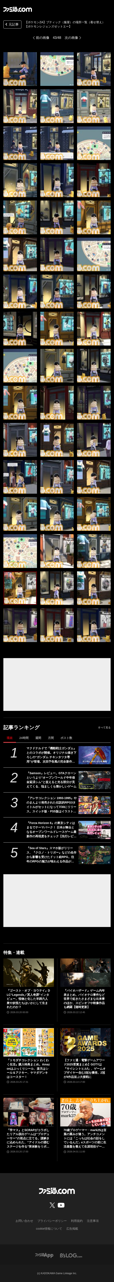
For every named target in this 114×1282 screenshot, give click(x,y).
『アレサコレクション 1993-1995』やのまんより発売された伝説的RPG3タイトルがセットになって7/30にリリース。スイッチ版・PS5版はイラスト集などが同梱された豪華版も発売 (51, 805)
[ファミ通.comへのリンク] (17, 9)
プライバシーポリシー (52, 1220)
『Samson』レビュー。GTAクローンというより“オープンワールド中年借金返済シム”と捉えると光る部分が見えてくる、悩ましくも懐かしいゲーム (51, 779)
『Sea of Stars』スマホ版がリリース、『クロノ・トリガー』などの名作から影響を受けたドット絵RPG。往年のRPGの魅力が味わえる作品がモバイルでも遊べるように (51, 855)
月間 (51, 738)
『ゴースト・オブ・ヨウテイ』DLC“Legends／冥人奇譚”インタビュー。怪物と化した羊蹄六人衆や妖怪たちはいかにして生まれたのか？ (28, 999)
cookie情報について (49, 1228)
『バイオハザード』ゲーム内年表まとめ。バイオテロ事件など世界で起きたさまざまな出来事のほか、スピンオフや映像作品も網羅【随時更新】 (84, 999)
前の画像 (42, 37)
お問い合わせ (24, 1220)
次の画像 (71, 37)
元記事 (11, 25)
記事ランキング (21, 727)
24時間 (24, 738)
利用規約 (77, 1220)
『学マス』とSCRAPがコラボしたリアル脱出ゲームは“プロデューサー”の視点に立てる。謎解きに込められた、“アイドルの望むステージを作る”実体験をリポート (28, 1138)
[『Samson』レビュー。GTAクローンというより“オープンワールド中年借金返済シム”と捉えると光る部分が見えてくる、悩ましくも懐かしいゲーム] (95, 780)
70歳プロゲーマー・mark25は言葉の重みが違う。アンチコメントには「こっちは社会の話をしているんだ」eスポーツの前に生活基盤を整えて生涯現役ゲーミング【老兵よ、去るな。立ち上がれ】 (85, 1138)
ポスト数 (66, 738)
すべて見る (104, 727)
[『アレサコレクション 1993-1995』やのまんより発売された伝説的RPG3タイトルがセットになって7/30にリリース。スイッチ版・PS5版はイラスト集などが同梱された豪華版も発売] (95, 805)
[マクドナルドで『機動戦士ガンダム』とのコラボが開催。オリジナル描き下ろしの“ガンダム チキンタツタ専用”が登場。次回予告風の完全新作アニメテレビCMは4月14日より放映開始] (95, 755)
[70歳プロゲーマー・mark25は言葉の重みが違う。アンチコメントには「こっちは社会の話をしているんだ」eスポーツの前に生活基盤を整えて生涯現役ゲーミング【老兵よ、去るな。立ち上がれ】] (85, 1112)
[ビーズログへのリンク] (71, 1255)
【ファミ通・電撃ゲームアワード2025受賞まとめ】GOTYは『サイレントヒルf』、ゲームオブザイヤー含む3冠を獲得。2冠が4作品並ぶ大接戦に (85, 1068)
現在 (10, 738)
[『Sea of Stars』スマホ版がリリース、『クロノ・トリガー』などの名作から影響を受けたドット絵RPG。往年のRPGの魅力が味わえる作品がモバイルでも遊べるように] (95, 855)
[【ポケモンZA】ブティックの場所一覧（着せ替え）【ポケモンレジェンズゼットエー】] (20, 69)
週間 (38, 738)
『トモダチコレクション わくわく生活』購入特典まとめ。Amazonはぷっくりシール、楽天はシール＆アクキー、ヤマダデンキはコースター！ (28, 1068)
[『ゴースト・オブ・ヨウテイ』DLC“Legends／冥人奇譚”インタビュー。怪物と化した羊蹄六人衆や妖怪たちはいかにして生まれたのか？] (28, 972)
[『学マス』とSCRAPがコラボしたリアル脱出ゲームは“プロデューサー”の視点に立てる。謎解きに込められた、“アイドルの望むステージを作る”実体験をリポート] (28, 1112)
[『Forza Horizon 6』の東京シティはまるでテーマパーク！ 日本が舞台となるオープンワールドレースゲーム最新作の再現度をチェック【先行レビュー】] (95, 830)
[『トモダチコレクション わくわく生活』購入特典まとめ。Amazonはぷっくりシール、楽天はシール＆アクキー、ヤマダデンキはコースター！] (28, 1042)
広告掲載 (72, 1228)
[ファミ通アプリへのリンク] (44, 1255)
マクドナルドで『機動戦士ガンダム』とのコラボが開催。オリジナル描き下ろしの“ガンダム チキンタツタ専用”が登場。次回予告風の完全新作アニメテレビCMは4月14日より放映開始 (51, 755)
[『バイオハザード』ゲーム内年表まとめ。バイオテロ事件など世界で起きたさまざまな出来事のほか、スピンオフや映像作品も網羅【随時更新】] (85, 972)
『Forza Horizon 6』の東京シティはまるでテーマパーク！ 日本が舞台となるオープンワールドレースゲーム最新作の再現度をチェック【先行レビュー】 (51, 830)
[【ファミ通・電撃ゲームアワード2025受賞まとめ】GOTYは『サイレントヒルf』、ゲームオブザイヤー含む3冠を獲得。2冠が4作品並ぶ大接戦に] (85, 1042)
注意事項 (93, 1220)
